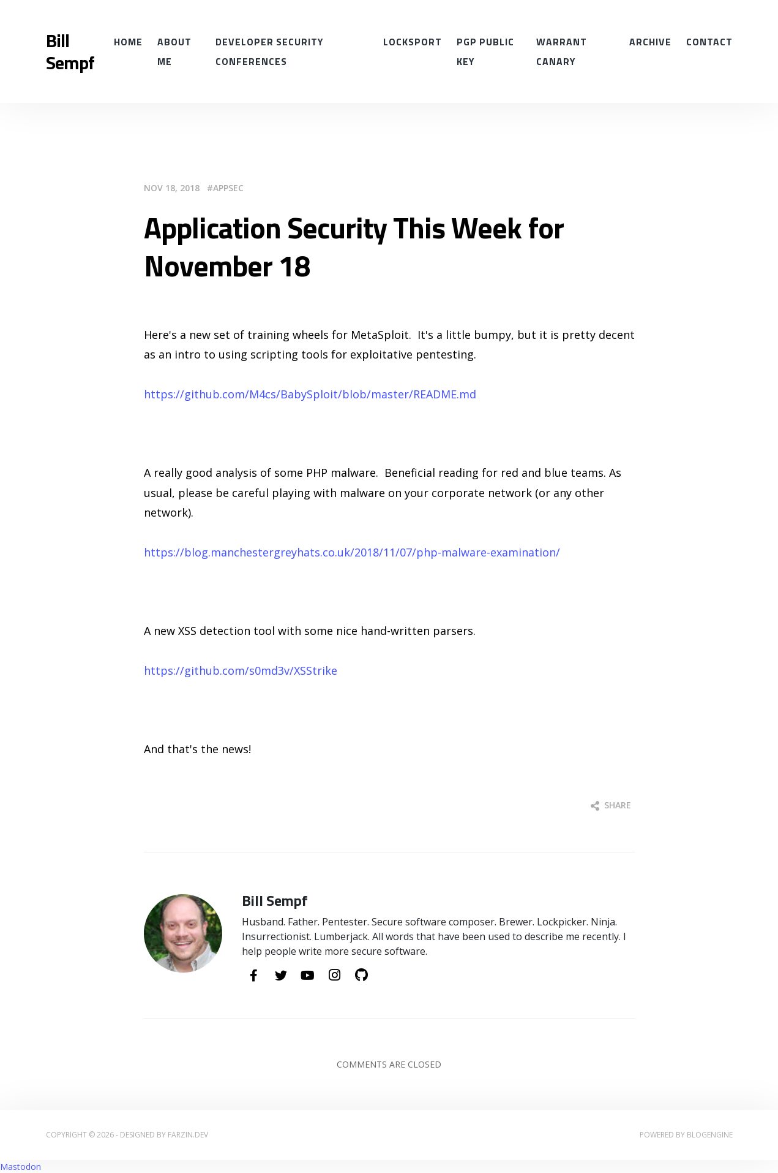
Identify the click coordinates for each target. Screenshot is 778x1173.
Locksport (412, 41)
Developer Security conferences (269, 51)
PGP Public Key (485, 51)
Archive (650, 41)
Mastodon (20, 1166)
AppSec (228, 188)
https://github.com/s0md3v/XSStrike (240, 670)
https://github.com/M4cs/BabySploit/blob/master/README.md (310, 394)
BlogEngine (710, 1134)
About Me (174, 51)
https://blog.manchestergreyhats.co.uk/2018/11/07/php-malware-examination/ (352, 552)
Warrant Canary (561, 51)
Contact (709, 41)
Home (128, 41)
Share (611, 805)
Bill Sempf (70, 51)
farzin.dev (188, 1134)
